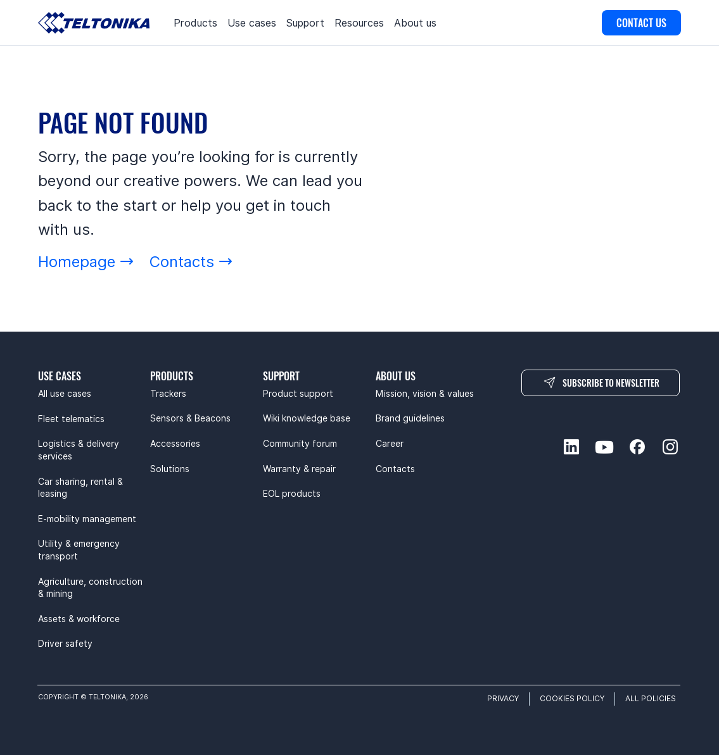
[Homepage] (86, 262)
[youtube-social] (604, 447)
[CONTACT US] (641, 22)
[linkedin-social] (571, 447)
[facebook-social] (637, 447)
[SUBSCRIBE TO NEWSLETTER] (600, 383)
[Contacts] (191, 262)
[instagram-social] (670, 447)
